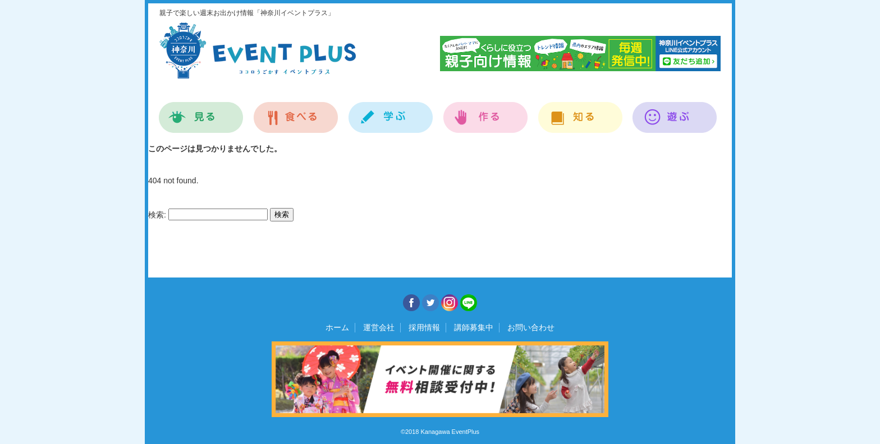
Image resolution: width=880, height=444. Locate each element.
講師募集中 (473, 327)
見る (201, 111)
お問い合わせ (530, 327)
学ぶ (391, 111)
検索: (157, 214)
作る (485, 111)
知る (580, 111)
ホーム (337, 327)
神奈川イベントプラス (257, 50)
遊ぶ (674, 111)
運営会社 (379, 327)
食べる (296, 111)
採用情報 (424, 327)
